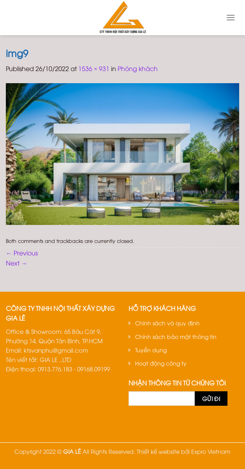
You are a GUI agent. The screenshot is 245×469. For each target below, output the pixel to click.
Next (16, 263)
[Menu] (230, 17)
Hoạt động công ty (161, 363)
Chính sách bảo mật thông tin (176, 336)
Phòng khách (138, 68)
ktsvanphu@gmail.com (56, 350)
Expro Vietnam (211, 451)
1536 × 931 (93, 68)
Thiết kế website (158, 451)
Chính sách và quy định (167, 322)
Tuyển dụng (151, 349)
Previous (22, 252)
